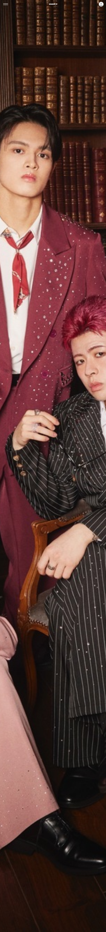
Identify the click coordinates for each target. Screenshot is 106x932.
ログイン (101, 4)
